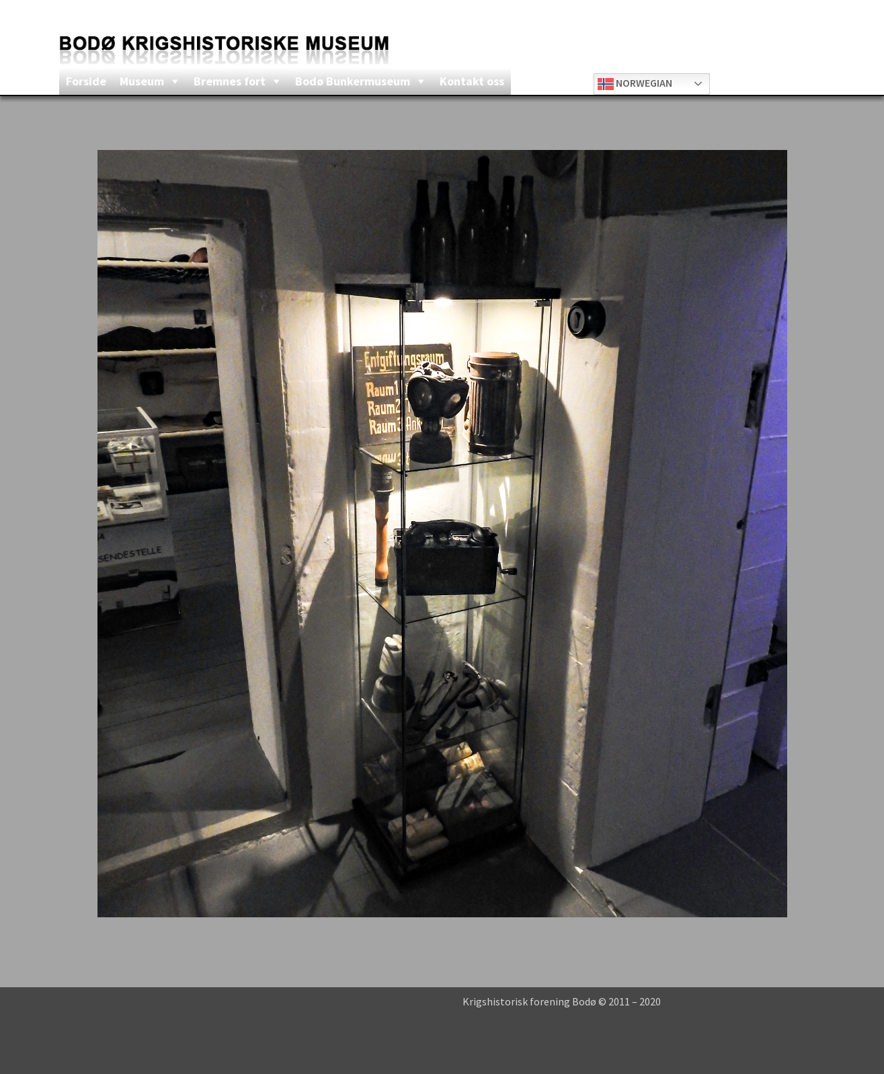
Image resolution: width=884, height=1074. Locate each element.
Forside (86, 81)
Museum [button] (142, 81)
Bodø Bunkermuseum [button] (352, 81)
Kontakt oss (472, 81)
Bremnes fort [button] (230, 81)
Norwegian (635, 84)
